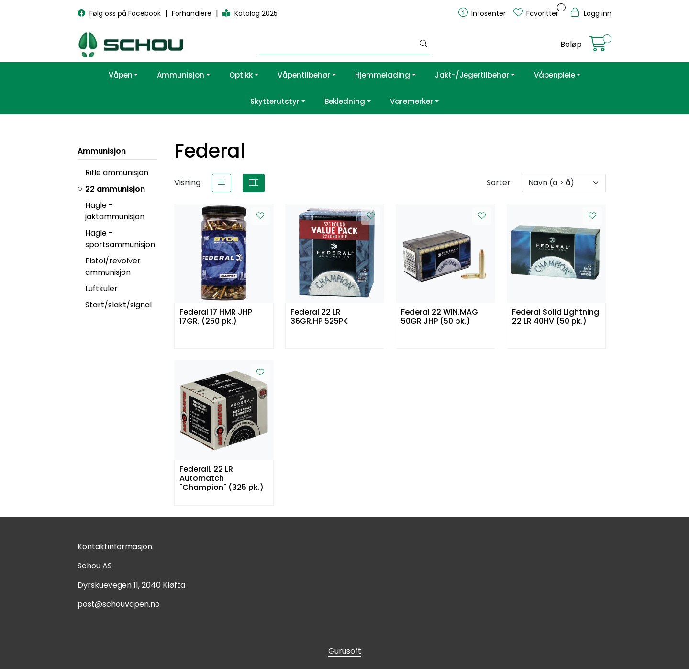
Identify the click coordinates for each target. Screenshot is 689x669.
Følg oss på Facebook (120, 13)
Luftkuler (101, 288)
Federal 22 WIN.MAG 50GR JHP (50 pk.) (439, 317)
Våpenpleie (554, 75)
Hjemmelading (382, 75)
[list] (221, 183)
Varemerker (411, 101)
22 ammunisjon (115, 188)
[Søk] (338, 44)
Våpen (121, 75)
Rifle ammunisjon (116, 172)
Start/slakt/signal (118, 304)
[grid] (254, 183)
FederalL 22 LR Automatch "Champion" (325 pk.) (221, 478)
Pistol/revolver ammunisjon (113, 266)
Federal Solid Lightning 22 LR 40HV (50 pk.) (555, 317)
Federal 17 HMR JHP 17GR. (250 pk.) (215, 317)
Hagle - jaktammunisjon (114, 211)
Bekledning (344, 101)
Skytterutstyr (275, 101)
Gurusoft (344, 651)
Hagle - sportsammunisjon (120, 238)
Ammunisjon (180, 75)
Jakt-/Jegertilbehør (472, 75)
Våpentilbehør (304, 75)
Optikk (241, 75)
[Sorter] (564, 183)
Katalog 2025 (250, 13)
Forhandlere (192, 13)
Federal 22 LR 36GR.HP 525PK (319, 317)
